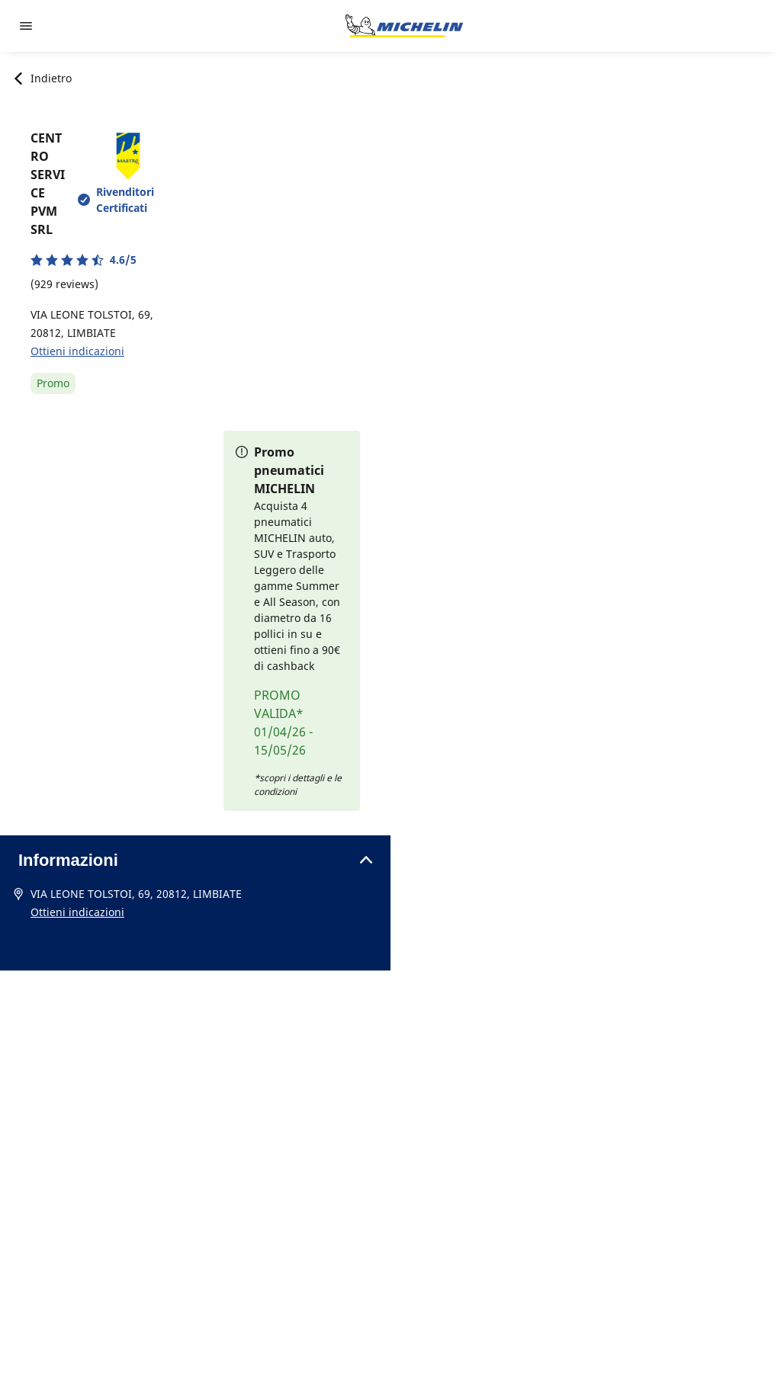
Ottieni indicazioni (77, 351)
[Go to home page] (404, 26)
